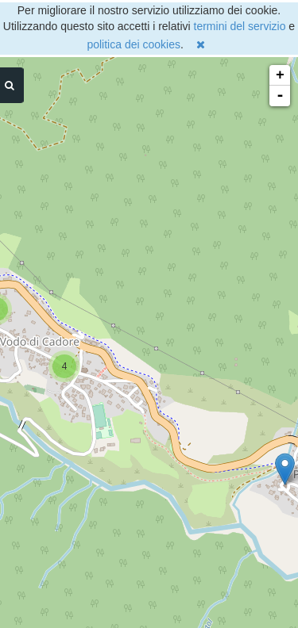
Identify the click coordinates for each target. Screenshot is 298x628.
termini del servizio (240, 26)
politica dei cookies (133, 44)
